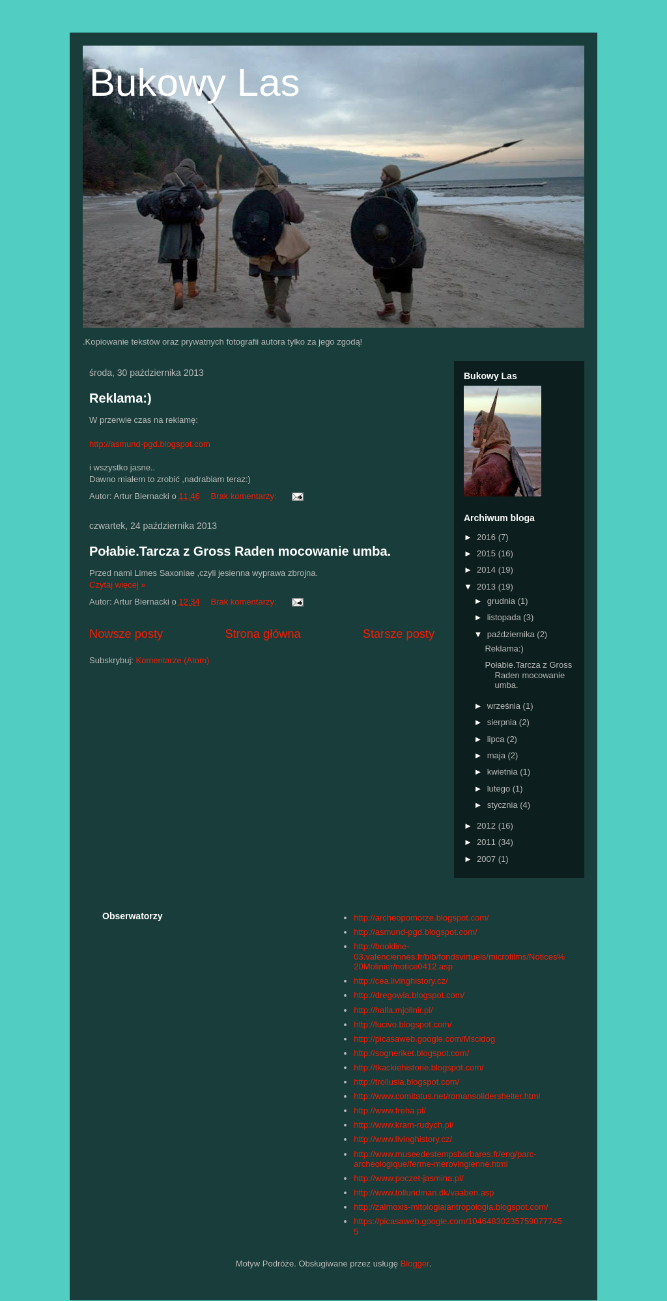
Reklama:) (120, 398)
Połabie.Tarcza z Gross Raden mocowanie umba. (240, 551)
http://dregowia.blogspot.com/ (409, 995)
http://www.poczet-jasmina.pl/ (408, 1178)
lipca (497, 739)
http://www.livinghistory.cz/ (403, 1139)
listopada (505, 617)
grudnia (502, 601)
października (512, 634)
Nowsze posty (126, 633)
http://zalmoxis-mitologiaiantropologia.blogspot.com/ (451, 1207)
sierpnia (503, 722)
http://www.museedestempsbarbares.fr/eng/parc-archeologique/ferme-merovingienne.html (445, 1159)
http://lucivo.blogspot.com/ (402, 1024)
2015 (487, 553)
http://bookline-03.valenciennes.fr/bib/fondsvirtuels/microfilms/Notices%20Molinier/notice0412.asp (459, 956)
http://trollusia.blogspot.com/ (406, 1082)
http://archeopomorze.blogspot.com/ (421, 917)
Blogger (415, 1263)
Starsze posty (398, 633)
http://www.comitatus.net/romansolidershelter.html (447, 1096)
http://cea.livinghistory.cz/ (400, 981)
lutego (500, 788)
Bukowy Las (194, 82)
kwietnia (503, 772)
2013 (487, 587)
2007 (487, 859)
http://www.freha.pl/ (390, 1110)
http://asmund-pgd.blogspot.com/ (415, 932)
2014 (487, 570)
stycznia (503, 805)
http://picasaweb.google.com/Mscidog (424, 1039)
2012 (487, 826)
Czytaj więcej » (117, 585)
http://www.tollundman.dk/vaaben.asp (424, 1192)
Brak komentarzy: (244, 496)
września (505, 706)
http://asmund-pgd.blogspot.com (149, 444)
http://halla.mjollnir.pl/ (393, 1010)
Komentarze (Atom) (173, 660)
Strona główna (262, 633)
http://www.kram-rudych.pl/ (403, 1125)
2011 (487, 842)
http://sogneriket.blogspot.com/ (411, 1053)
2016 (487, 537)
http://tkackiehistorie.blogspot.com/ (418, 1067)
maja (497, 755)
